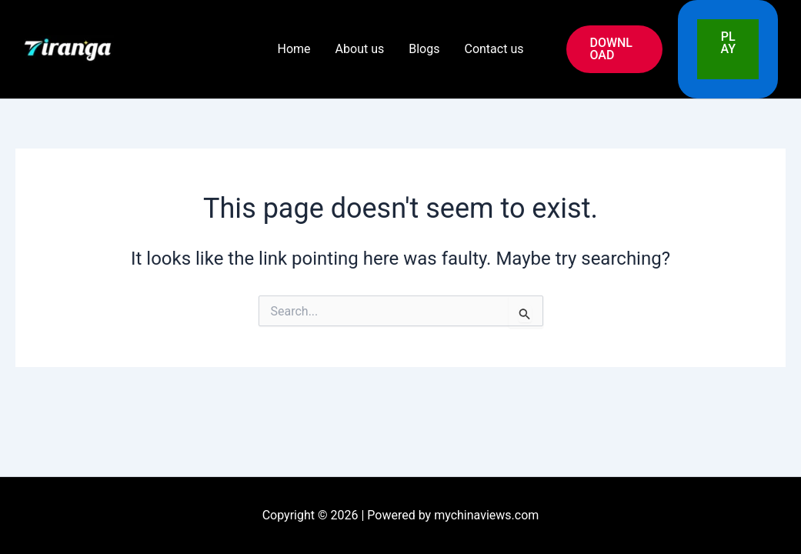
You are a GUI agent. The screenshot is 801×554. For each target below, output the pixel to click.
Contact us (493, 49)
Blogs (424, 49)
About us (360, 49)
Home (294, 49)
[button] (614, 49)
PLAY (728, 48)
